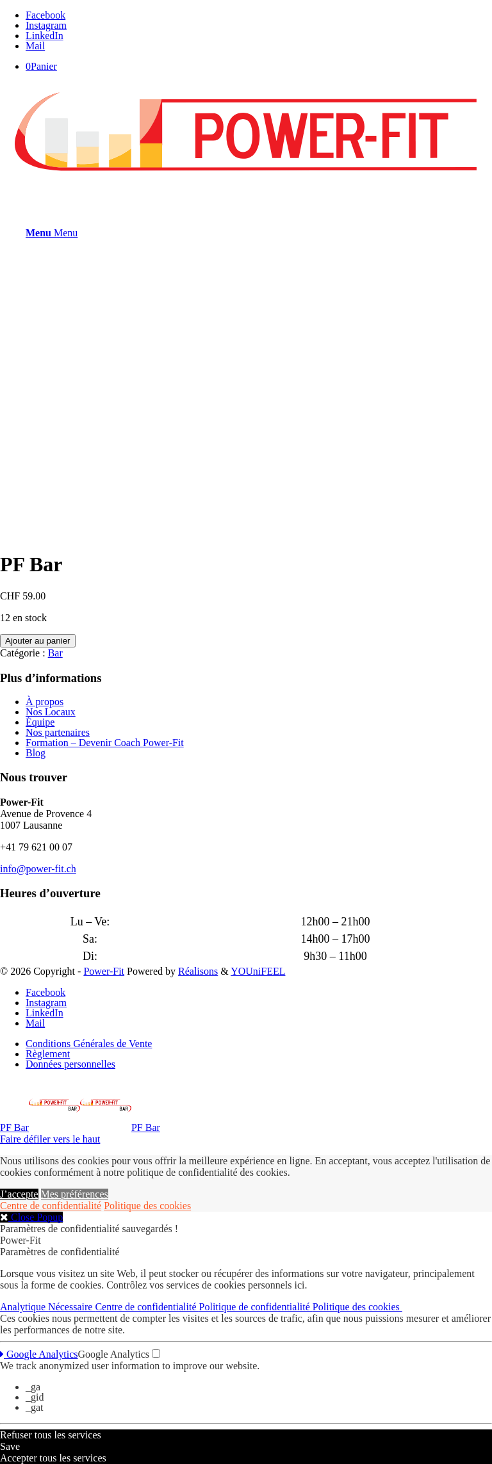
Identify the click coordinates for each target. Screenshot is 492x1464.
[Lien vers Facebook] (45, 15)
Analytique (24, 1306)
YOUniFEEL (258, 971)
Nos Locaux (51, 711)
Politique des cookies (147, 1205)
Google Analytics (39, 1354)
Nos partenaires (58, 732)
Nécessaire (71, 1306)
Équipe (40, 722)
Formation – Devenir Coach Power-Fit (105, 742)
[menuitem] (259, 1044)
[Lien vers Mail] (35, 45)
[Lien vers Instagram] (46, 25)
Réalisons (198, 971)
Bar (55, 652)
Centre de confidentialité (50, 1205)
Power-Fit (103, 971)
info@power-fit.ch (38, 868)
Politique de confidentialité (256, 1306)
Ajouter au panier (37, 641)
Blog (35, 752)
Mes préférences (74, 1194)
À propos (44, 701)
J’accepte (19, 1194)
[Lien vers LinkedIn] (44, 35)
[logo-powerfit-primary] (246, 177)
